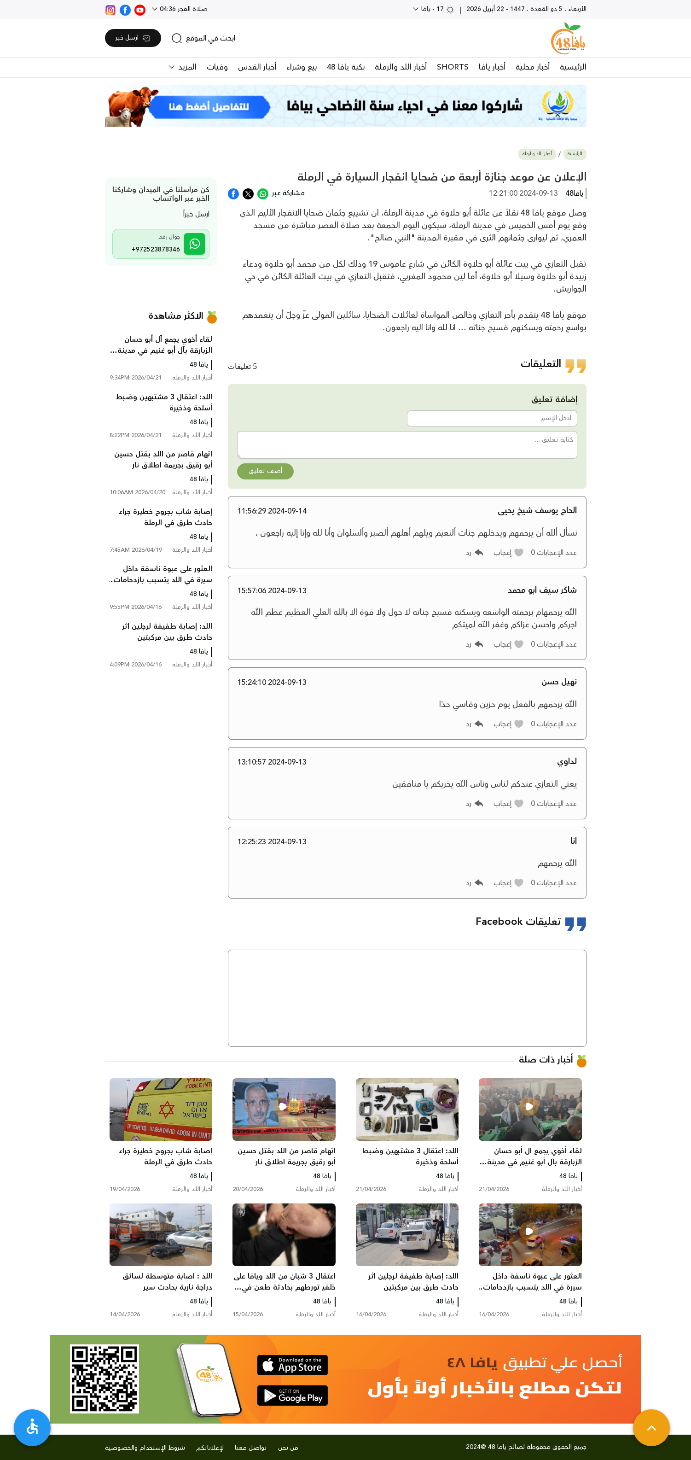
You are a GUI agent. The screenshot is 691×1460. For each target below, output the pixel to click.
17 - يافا (437, 9)
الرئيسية (573, 67)
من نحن (288, 1448)
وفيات (217, 67)
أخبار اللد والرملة (401, 67)
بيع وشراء (301, 67)
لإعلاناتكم (210, 1448)
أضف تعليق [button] (265, 471)
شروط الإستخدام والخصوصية (145, 1448)
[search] (203, 38)
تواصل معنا (251, 1448)
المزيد (186, 67)
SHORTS (453, 67)
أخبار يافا (492, 67)
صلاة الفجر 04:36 (183, 9)
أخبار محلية (533, 67)
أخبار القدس (257, 67)
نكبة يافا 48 (346, 67)
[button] (509, 553)
